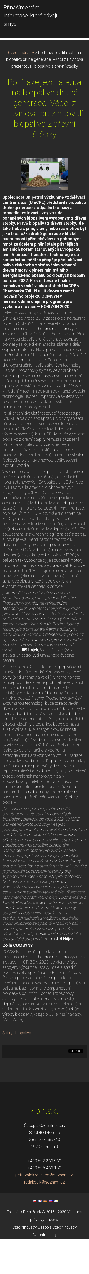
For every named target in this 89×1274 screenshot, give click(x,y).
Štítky (7, 1068)
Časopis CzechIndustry (57, 1262)
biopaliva (23, 1068)
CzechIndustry (21, 87)
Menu (76, 11)
